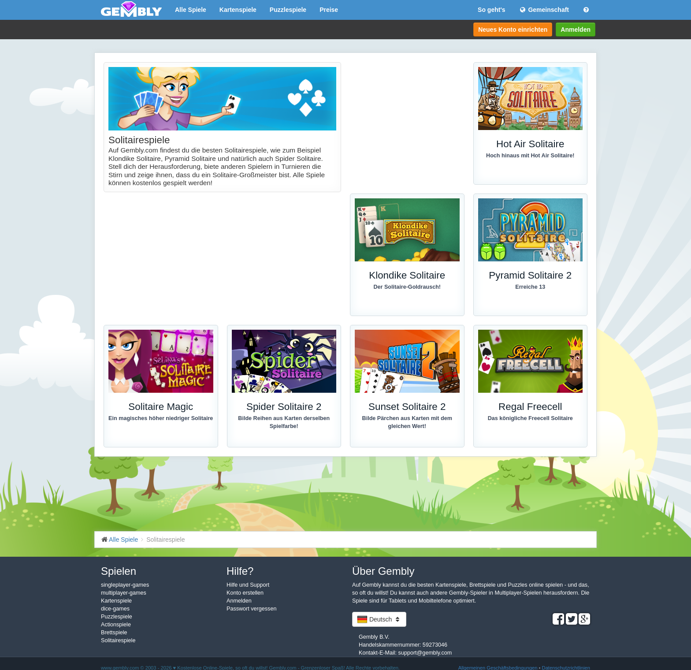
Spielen (118, 571)
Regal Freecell (530, 406)
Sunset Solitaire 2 (407, 406)
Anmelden (576, 29)
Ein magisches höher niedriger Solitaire (160, 418)
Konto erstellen (245, 593)
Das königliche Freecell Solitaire (530, 418)
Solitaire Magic (160, 406)
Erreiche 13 (530, 287)
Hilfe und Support (248, 585)
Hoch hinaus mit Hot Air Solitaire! (530, 156)
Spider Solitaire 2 (284, 406)
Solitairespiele (118, 640)
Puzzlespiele (288, 9)
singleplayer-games (125, 585)
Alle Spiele (190, 9)
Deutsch (379, 619)
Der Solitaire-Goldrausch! (407, 287)
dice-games (115, 609)
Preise (328, 9)
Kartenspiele (237, 9)
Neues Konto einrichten (512, 29)
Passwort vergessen (251, 609)
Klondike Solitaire (407, 275)
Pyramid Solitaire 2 (530, 275)
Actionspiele (116, 625)
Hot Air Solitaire (530, 143)
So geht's (491, 9)
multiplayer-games (123, 593)
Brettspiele (114, 632)
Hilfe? (240, 571)
